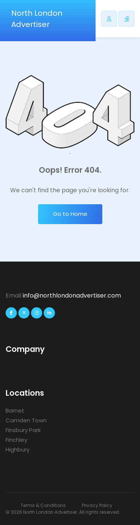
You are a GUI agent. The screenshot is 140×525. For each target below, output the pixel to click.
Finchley (16, 440)
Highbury (17, 449)
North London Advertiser (36, 19)
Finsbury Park (23, 430)
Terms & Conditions (43, 505)
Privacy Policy (97, 505)
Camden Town (26, 420)
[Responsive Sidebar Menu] (126, 19)
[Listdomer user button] (109, 19)
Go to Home (70, 214)
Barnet (15, 410)
